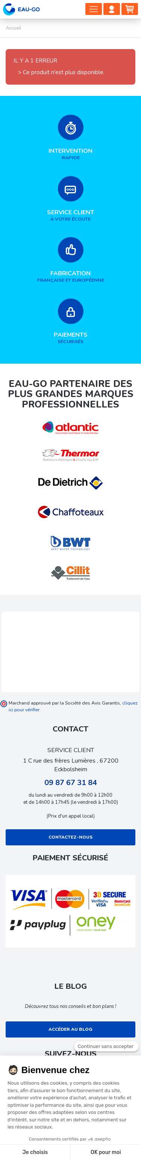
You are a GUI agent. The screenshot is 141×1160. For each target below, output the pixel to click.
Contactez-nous (70, 837)
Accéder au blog (70, 1029)
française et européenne (70, 260)
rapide (70, 138)
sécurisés (70, 322)
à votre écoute (70, 199)
